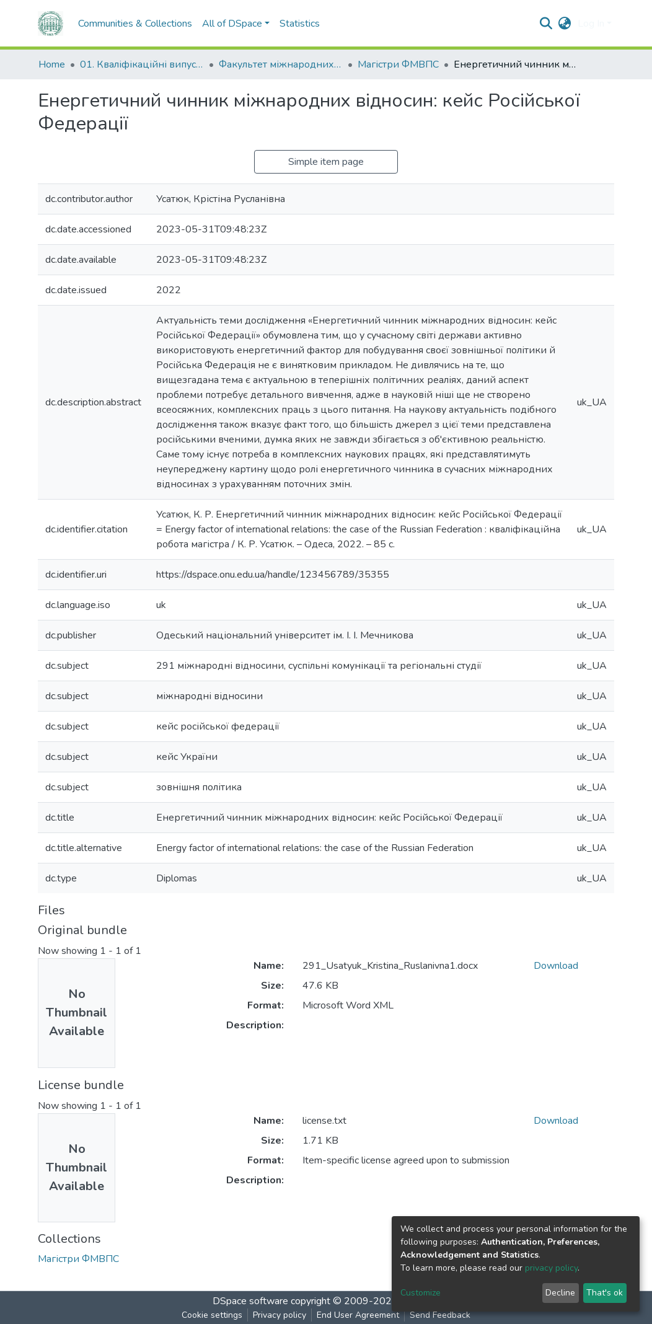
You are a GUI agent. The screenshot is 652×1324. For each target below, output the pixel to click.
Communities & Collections (135, 23)
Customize (420, 1293)
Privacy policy (279, 1315)
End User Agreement (358, 1315)
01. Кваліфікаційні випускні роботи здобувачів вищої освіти (142, 64)
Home (51, 64)
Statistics (300, 23)
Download (556, 966)
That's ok (604, 1293)
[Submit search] (546, 23)
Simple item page (326, 162)
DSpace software (250, 1301)
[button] (565, 23)
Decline (560, 1293)
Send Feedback (440, 1315)
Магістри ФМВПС (398, 64)
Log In (591, 23)
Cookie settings (212, 1315)
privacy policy (551, 1268)
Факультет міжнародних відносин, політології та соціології (281, 64)
